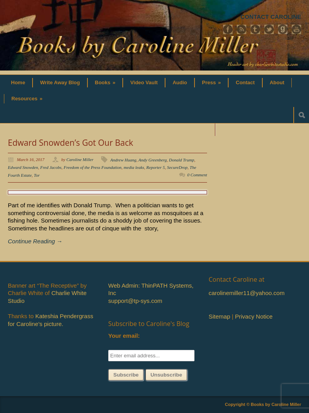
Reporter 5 (155, 167)
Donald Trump (181, 160)
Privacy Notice (254, 316)
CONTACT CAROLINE (270, 16)
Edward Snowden (23, 167)
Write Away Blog (60, 82)
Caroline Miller (79, 159)
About (277, 82)
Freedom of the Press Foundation (93, 167)
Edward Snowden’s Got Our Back (70, 142)
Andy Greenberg (152, 160)
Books (105, 82)
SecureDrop (177, 167)
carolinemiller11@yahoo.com (247, 293)
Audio (180, 82)
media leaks (134, 167)
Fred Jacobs (50, 167)
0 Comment (197, 174)
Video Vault (144, 82)
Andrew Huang (123, 160)
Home (18, 82)
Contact (245, 82)
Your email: (124, 335)
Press (211, 82)
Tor (37, 175)
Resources (26, 98)
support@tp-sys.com (135, 300)
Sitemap (219, 316)
